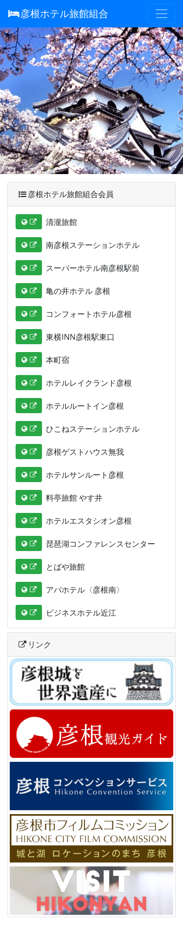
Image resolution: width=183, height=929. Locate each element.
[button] (29, 221)
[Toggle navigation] (161, 13)
